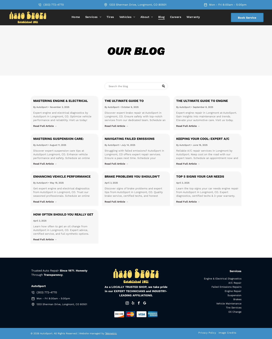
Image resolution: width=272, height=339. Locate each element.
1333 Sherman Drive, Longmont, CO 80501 (137, 4)
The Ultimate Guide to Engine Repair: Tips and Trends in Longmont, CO (202, 101)
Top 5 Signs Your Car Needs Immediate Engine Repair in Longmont (200, 177)
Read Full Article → (45, 126)
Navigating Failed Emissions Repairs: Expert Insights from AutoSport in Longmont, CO (131, 139)
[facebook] (138, 304)
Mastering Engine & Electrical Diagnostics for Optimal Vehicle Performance (62, 101)
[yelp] (133, 304)
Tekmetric (111, 333)
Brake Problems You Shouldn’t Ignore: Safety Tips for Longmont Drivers (135, 177)
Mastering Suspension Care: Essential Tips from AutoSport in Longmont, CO (63, 139)
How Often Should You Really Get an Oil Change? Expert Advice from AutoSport (64, 215)
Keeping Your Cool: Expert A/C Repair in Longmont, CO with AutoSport (202, 139)
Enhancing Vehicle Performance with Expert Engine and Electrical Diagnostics (64, 177)
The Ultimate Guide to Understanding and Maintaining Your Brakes (133, 101)
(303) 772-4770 (53, 4)
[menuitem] (76, 16)
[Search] (136, 86)
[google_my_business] (144, 304)
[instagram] (127, 304)
